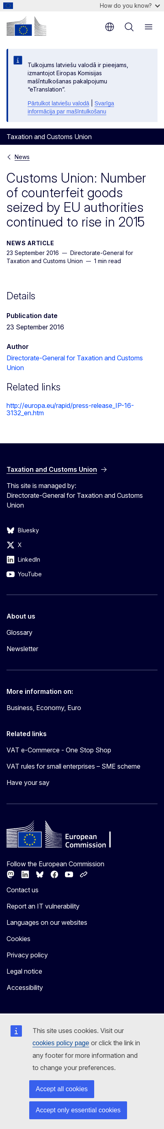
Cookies (18, 939)
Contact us (22, 890)
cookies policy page (60, 1043)
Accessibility (24, 987)
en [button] (109, 27)
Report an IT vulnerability (43, 906)
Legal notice (24, 971)
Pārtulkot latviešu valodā (58, 103)
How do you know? (130, 5)
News (22, 156)
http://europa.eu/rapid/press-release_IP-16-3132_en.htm (70, 409)
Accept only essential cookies (78, 1110)
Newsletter (22, 649)
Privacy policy (27, 955)
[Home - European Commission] (26, 26)
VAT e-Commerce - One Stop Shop (58, 750)
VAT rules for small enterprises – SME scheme (73, 766)
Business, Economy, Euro (43, 708)
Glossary (19, 632)
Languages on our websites (46, 922)
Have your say (28, 782)
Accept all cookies (62, 1088)
